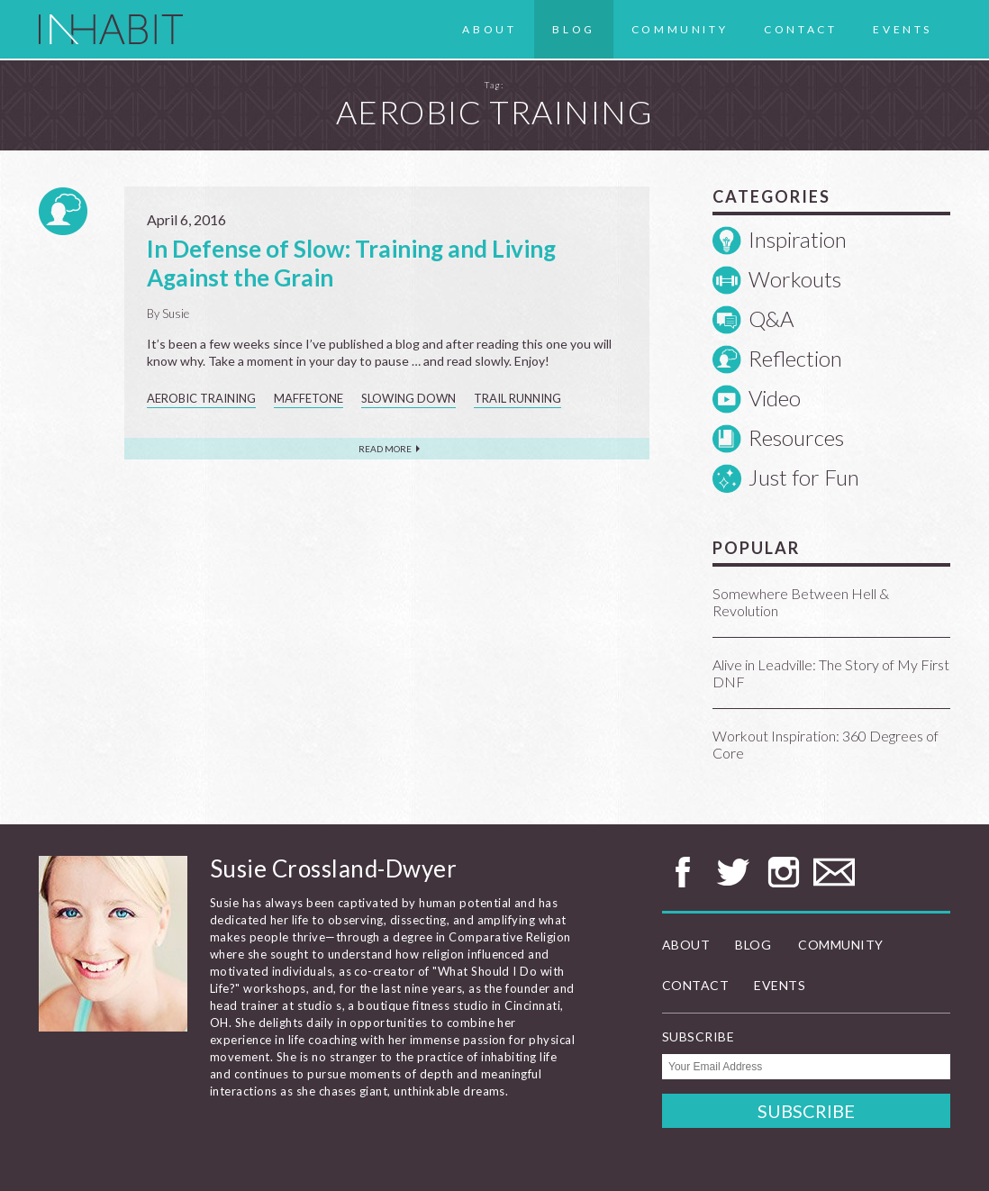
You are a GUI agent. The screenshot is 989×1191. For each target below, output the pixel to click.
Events (902, 29)
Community (679, 29)
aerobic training (201, 398)
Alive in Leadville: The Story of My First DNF (830, 673)
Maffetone (308, 398)
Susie (175, 313)
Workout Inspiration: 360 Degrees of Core (825, 744)
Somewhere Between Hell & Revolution (800, 602)
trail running (517, 398)
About (489, 29)
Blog (573, 29)
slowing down (408, 398)
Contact (800, 29)
